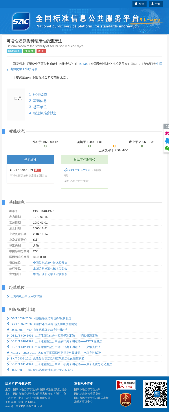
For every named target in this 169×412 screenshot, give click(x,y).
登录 (139, 4)
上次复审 (115, 149)
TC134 (83, 64)
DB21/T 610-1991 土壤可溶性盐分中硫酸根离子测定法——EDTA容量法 (54, 341)
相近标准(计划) (44, 113)
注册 (156, 4)
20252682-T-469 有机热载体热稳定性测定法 (37, 329)
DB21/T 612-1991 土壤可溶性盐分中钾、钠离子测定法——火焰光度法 (54, 347)
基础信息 (40, 101)
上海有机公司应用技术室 (24, 296)
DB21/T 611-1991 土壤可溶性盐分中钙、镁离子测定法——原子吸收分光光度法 (59, 364)
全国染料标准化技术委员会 (50, 262)
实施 (90, 142)
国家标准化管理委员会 (87, 393)
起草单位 (40, 107)
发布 (45, 142)
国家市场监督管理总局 (87, 389)
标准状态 (40, 94)
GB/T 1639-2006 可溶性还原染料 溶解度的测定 (39, 318)
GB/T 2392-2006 (77, 170)
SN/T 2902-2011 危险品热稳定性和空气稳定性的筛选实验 (45, 358)
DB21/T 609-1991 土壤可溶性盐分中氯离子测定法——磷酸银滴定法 (52, 335)
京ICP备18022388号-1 (29, 406)
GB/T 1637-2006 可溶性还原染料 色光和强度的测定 (42, 324)
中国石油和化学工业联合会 (50, 274)
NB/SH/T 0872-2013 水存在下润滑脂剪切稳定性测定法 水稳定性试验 (54, 352)
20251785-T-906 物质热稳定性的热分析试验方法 (40, 370)
